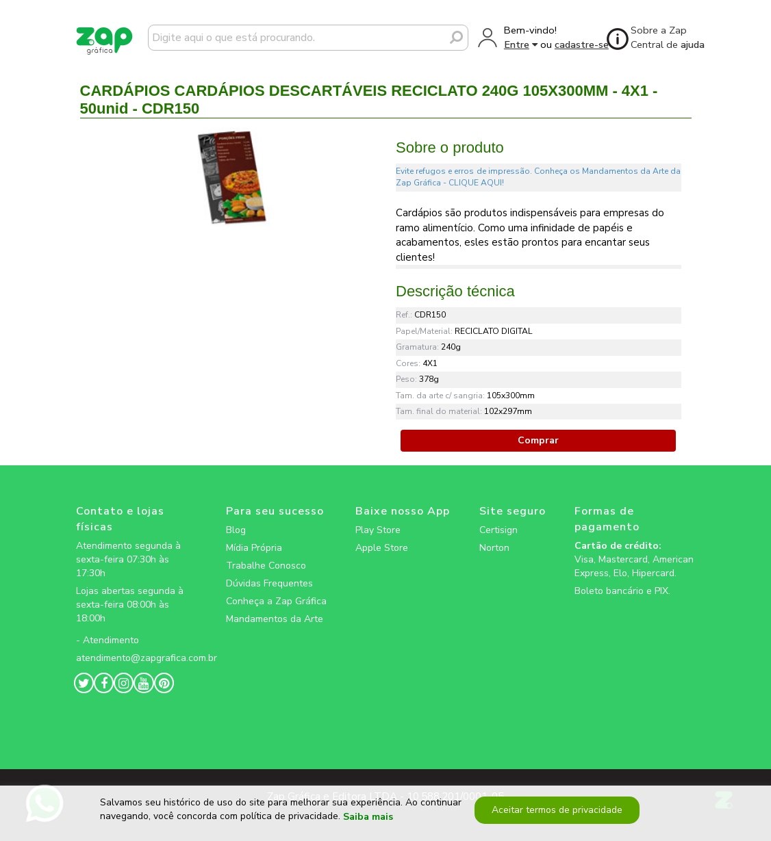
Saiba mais (368, 816)
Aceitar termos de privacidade (556, 809)
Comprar (538, 440)
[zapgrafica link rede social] (136, 629)
